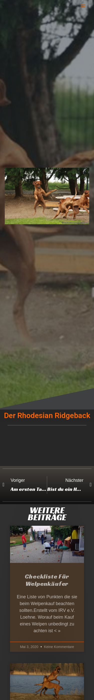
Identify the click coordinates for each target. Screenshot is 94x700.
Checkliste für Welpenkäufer (47, 580)
